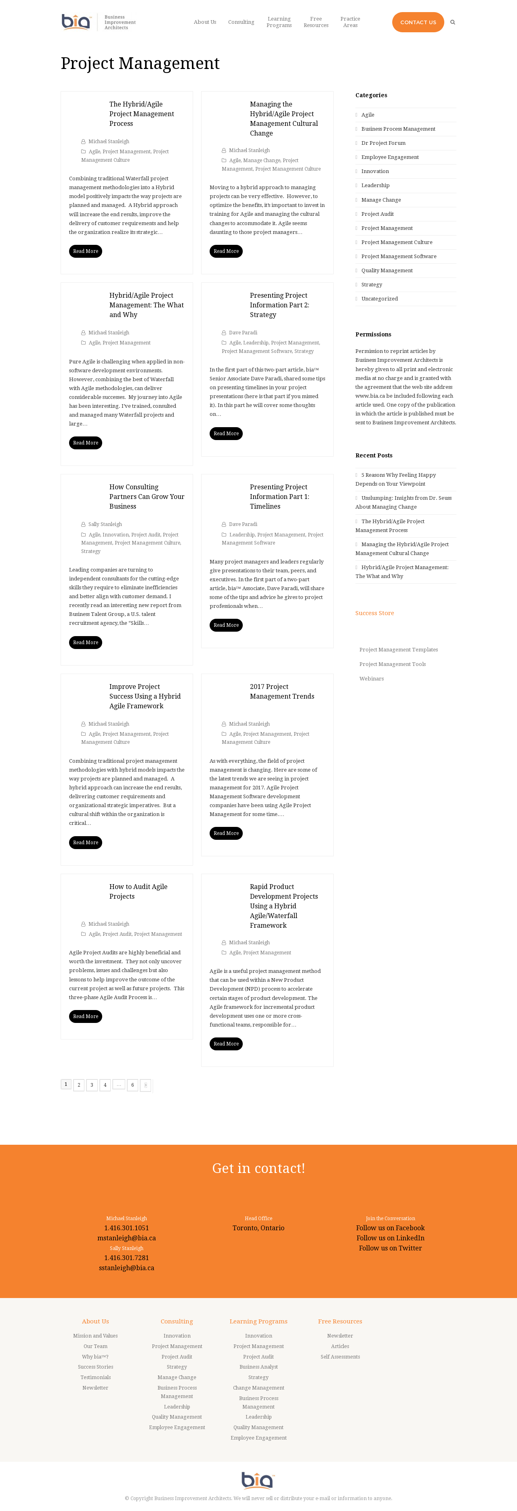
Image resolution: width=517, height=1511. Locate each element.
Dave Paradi (243, 333)
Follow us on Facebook (390, 1228)
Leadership (256, 343)
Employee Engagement (390, 157)
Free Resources (340, 1321)
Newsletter (95, 1388)
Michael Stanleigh (108, 141)
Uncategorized (379, 299)
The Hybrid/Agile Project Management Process (141, 113)
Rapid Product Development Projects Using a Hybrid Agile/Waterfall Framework (284, 906)
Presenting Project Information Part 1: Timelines (279, 496)
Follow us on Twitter (390, 1248)
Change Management (258, 1388)
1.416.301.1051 (126, 1228)
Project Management (127, 151)
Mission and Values (95, 1336)
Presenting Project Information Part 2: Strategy (279, 305)
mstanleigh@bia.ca (126, 1238)
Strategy (304, 351)
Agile (94, 151)
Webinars (371, 679)
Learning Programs (259, 1321)
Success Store (374, 613)
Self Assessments (340, 1357)
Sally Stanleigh (105, 524)
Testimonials (95, 1377)
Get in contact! (258, 1168)
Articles (340, 1346)
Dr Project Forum (383, 143)
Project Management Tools (392, 664)
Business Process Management (398, 129)
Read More (85, 251)
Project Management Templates (398, 650)
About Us (95, 1321)
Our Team (95, 1346)
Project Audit (145, 535)
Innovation (116, 535)
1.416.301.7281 (126, 1258)
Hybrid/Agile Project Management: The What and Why (146, 305)
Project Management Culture (288, 169)
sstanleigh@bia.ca (126, 1268)
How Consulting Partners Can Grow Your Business (147, 496)
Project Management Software (257, 351)
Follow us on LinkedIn (391, 1238)
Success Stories (95, 1367)
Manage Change (261, 160)
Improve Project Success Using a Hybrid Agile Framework (145, 696)
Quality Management (387, 270)
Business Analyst (259, 1367)
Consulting (177, 1321)
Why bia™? (95, 1357)
